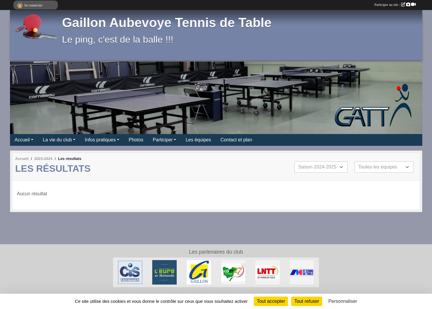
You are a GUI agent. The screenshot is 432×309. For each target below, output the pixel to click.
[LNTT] (267, 272)
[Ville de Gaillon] (198, 272)
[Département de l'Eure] (164, 272)
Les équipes (198, 139)
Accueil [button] (22, 139)
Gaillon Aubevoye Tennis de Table (167, 22)
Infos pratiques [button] (100, 139)
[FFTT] (302, 272)
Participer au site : (395, 5)
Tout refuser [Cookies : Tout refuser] (306, 301)
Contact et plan (236, 139)
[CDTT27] (233, 272)
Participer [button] (163, 139)
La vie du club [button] (57, 139)
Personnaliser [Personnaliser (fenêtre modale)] (342, 301)
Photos (136, 139)
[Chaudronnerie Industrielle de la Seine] (130, 272)
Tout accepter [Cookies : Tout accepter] (271, 301)
